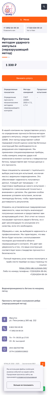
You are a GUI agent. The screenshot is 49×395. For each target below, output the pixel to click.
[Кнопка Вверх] (42, 364)
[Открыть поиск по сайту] (44, 7)
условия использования (27, 377)
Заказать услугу (24, 78)
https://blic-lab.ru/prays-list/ (33, 268)
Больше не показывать (23, 385)
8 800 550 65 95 (16, 327)
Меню (24, 19)
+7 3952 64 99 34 (11, 28)
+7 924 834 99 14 (34, 28)
